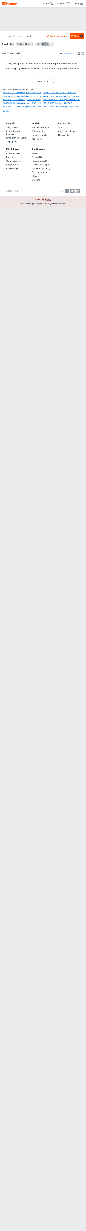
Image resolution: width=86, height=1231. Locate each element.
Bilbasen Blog (64, 135)
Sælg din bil (12, 127)
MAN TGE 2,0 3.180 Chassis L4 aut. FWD (59, 93)
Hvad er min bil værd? (16, 137)
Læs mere (62, 204)
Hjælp (35, 176)
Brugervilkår (37, 157)
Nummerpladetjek (40, 135)
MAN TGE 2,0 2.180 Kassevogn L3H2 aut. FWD (22, 99)
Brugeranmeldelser (66, 131)
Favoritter (10, 157)
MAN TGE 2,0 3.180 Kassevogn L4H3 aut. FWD (61, 106)
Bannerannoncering (41, 168)
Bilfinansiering (38, 131)
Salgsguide (11, 141)
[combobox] (23, 36)
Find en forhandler (40, 127)
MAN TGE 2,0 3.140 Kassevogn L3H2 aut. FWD (61, 99)
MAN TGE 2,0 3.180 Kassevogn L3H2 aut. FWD (22, 106)
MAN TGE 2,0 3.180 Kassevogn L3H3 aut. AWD (61, 96)
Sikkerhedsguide (39, 172)
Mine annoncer (13, 153)
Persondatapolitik (40, 161)
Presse (35, 153)
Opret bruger (12, 168)
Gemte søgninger (14, 161)
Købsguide (37, 138)
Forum (61, 127)
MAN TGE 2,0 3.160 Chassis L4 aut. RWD (19, 103)
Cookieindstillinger (40, 164)
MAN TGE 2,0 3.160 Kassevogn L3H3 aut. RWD (22, 96)
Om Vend (36, 179)
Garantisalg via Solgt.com (13, 132)
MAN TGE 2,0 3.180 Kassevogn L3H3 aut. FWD (22, 93)
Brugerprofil (12, 164)
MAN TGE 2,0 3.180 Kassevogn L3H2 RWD (55, 103)
